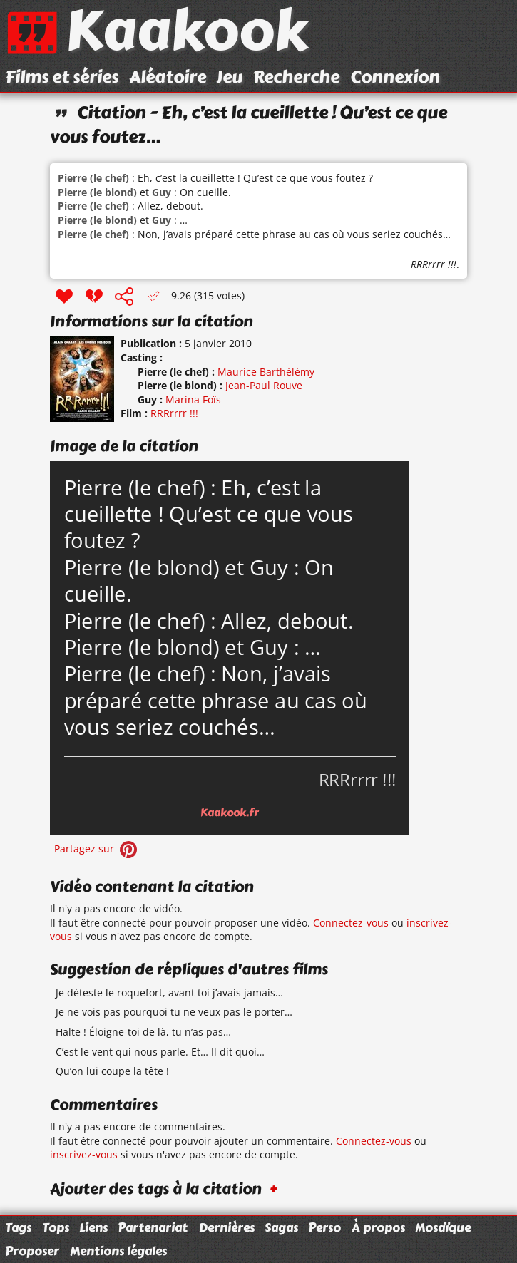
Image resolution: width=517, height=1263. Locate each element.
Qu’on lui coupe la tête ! (112, 1071)
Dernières (226, 1227)
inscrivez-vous (84, 1154)
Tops (55, 1227)
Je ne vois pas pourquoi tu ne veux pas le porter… (174, 1012)
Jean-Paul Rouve (263, 385)
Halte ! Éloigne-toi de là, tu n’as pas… (143, 1031)
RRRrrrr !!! (433, 264)
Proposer (32, 1251)
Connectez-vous (351, 922)
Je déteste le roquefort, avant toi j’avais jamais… (169, 992)
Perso (324, 1227)
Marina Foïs (193, 399)
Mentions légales (118, 1251)
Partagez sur (97, 848)
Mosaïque (443, 1227)
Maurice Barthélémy (265, 371)
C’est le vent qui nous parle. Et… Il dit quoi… (160, 1051)
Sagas (281, 1227)
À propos (378, 1227)
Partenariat (153, 1227)
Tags (18, 1227)
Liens (93, 1227)
